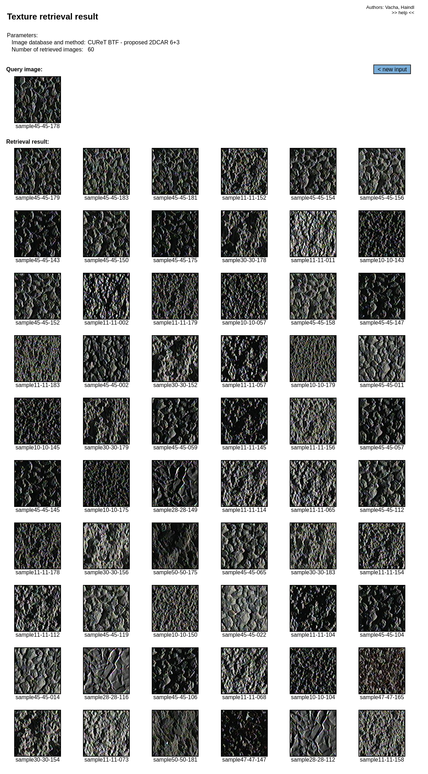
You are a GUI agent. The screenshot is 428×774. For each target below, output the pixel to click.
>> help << (402, 12)
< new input (392, 69)
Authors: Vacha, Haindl (390, 7)
